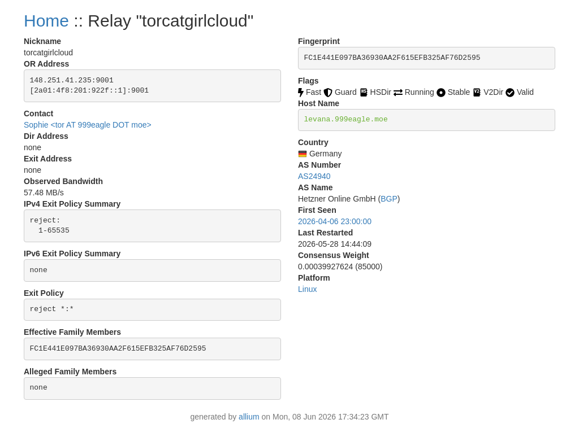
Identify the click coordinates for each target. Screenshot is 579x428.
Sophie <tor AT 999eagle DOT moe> (88, 124)
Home (46, 20)
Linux (307, 289)
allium (249, 416)
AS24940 (314, 176)
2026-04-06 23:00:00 (334, 221)
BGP (389, 198)
